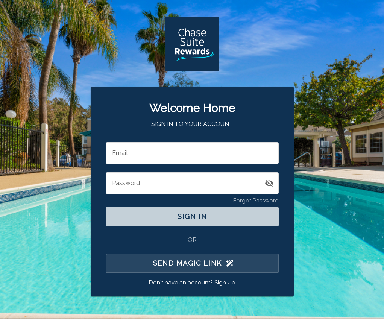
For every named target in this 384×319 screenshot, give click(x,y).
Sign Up (224, 282)
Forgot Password (256, 200)
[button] (269, 183)
